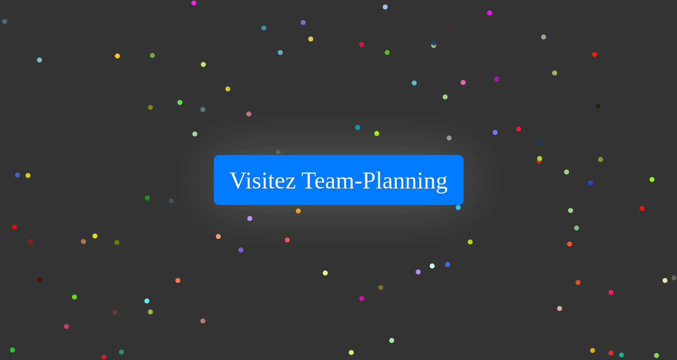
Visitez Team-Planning (338, 180)
